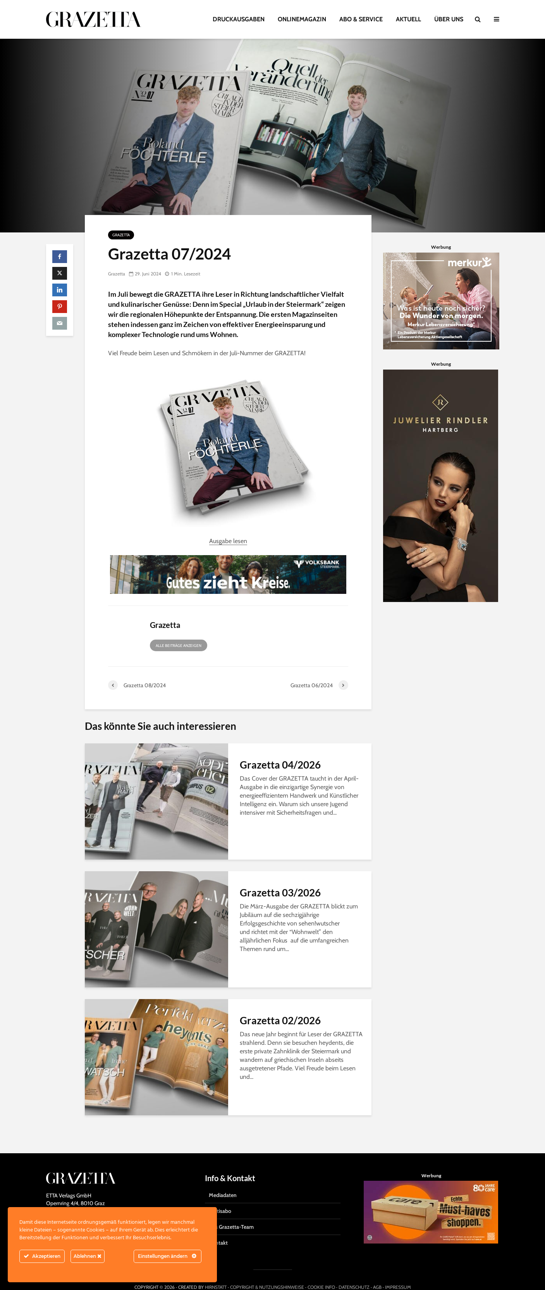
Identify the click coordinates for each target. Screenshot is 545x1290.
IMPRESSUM (398, 1272)
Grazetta (121, 234)
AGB (377, 1272)
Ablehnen (87, 1256)
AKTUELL (408, 19)
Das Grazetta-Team (231, 1212)
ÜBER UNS (448, 19)
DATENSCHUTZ (354, 1272)
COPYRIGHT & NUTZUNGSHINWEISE (267, 1272)
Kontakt (218, 1228)
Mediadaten (223, 1180)
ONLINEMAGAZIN (302, 19)
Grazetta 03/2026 (280, 892)
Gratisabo (220, 1196)
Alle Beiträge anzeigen (178, 645)
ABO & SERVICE (361, 19)
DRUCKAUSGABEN (239, 19)
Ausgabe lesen (228, 541)
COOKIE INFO (321, 1272)
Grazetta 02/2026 (280, 1020)
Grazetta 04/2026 (280, 765)
